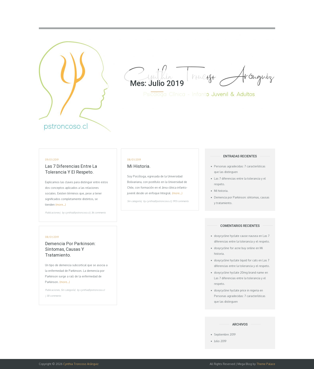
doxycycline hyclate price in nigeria (236, 290)
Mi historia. (139, 166)
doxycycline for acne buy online (234, 248)
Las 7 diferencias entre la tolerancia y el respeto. (71, 169)
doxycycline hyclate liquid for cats (236, 260)
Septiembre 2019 (225, 334)
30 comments (54, 295)
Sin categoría (134, 201)
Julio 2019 (220, 341)
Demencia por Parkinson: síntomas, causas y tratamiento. (70, 249)
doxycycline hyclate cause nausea (236, 236)
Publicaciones (52, 212)
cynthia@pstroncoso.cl (77, 212)
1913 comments (181, 201)
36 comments (98, 212)
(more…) (60, 204)
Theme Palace (266, 364)
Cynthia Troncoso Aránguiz (81, 364)
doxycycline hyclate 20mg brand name (239, 272)
